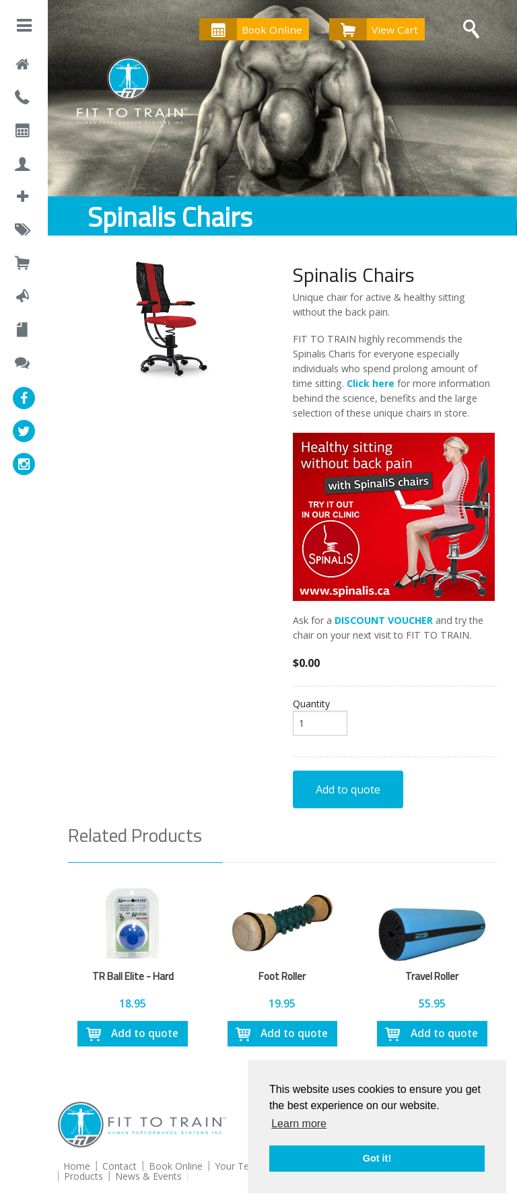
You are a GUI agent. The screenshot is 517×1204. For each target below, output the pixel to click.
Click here (370, 383)
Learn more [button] (298, 1123)
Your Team (239, 1166)
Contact (119, 1166)
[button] (24, 28)
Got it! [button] (377, 1158)
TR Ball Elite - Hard (133, 976)
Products (83, 1176)
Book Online (250, 29)
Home (76, 1166)
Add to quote (348, 789)
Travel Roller (431, 976)
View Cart (373, 29)
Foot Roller (282, 976)
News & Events (148, 1176)
